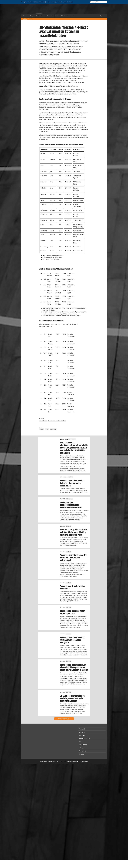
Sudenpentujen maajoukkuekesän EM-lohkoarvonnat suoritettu (71, 505)
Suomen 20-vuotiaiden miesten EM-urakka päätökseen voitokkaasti (73, 557)
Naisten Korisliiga (43, 2)
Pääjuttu (42, 429)
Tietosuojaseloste (82, 761)
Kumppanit (71, 16)
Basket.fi (25, 19)
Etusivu (25, 16)
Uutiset (63, 16)
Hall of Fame (53, 2)
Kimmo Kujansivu (52, 420)
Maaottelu (68, 526)
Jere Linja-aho (43, 420)
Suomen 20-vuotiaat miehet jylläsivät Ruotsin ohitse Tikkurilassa (72, 483)
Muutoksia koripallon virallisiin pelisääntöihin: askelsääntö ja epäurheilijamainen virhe (73, 532)
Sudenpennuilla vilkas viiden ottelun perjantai (72, 612)
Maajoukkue (53, 429)
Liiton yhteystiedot (69, 761)
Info (57, 16)
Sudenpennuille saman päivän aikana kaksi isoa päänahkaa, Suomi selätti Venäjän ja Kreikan (74, 667)
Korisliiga (35, 2)
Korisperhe (50, 16)
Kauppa (71, 2)
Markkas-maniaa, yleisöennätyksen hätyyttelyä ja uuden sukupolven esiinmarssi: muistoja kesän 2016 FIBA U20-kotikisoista (74, 448)
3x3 (48, 2)
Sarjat (32, 16)
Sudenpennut (72, 439)
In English (60, 2)
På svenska (65, 2)
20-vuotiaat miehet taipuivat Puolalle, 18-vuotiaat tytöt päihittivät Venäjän (72, 698)
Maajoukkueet (40, 16)
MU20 (47, 429)
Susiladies (30, 2)
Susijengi (25, 2)
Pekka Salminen (61, 420)
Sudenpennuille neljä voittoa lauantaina (72, 587)
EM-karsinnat (69, 499)
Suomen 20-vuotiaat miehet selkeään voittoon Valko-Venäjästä (72, 640)
